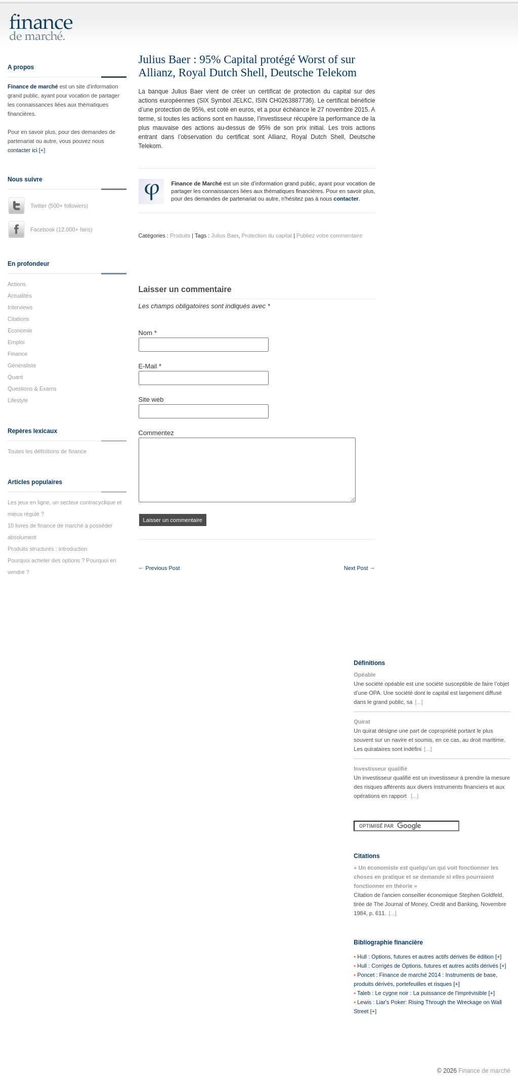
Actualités (20, 296)
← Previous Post (159, 568)
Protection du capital (266, 235)
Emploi (16, 342)
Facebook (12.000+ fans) (61, 229)
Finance (17, 354)
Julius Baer (224, 235)
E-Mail (150, 366)
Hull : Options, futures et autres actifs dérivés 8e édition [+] (429, 957)
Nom (148, 333)
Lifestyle (18, 400)
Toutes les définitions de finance (47, 451)
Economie (20, 330)
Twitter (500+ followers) (59, 206)
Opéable (364, 675)
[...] (418, 702)
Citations (18, 319)
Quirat (362, 722)
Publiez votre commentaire (329, 235)
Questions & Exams (32, 389)
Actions (17, 284)
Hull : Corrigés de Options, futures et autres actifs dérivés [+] (431, 966)
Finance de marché (33, 86)
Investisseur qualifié (380, 769)
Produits (180, 235)
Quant (15, 377)
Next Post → (359, 568)
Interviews (20, 307)
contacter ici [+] (26, 150)
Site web (151, 399)
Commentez (156, 433)
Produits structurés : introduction (48, 549)
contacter (346, 199)
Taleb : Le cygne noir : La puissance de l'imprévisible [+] (426, 993)
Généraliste (22, 365)
